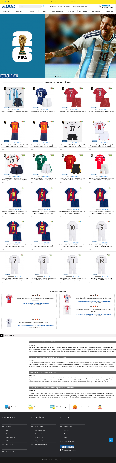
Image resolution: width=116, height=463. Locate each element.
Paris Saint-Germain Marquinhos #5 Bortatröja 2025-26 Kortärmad (36, 325)
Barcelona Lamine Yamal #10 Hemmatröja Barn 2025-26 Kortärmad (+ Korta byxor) (14, 212)
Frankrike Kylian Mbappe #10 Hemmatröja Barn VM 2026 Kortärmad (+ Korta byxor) (43, 112)
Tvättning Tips (39, 437)
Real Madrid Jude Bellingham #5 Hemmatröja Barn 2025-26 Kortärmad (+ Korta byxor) (101, 245)
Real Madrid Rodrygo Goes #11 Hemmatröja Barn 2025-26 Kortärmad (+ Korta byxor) (73, 279)
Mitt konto (67, 423)
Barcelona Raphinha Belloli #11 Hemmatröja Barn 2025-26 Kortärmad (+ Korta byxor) (14, 245)
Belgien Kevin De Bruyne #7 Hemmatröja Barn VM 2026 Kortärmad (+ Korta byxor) (72, 179)
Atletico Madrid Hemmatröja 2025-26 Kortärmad (36, 303)
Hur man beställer (40, 430)
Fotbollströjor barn (63, 460)
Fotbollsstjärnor (58, 11)
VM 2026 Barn (84, 11)
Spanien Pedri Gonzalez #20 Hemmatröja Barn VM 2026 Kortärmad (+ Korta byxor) (43, 145)
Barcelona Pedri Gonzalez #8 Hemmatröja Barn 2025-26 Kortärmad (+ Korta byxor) (101, 212)
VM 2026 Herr (96, 11)
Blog (65, 437)
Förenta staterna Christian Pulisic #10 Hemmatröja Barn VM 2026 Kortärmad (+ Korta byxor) (14, 179)
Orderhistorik (68, 426)
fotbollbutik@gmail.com (80, 6)
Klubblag (6, 11)
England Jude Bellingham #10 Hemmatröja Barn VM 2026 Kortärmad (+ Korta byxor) (101, 145)
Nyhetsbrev (67, 433)
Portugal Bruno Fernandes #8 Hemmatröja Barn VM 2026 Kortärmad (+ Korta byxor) (101, 112)
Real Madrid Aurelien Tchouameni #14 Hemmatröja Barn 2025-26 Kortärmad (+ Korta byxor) (101, 280)
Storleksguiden (39, 433)
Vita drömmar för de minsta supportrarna (42, 372)
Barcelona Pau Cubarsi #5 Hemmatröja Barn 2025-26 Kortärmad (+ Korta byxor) (43, 212)
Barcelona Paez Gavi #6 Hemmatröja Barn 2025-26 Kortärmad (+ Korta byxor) (72, 212)
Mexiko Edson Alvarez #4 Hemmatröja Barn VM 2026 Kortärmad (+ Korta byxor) (43, 179)
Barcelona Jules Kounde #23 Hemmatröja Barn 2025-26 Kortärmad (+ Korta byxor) (43, 245)
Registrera (53, 6)
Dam (44, 11)
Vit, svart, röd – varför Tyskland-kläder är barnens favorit (47, 342)
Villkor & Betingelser (41, 444)
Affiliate (66, 430)
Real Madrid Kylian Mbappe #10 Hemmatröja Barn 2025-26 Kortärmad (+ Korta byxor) (72, 245)
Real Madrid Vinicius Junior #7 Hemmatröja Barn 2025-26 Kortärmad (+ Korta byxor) (14, 279)
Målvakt (71, 11)
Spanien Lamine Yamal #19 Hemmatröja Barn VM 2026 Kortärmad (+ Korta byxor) (14, 145)
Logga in (60, 6)
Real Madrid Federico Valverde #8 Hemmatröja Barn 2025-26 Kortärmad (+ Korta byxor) (43, 279)
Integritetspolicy (39, 440)
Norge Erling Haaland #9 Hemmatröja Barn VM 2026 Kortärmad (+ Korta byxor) (101, 179)
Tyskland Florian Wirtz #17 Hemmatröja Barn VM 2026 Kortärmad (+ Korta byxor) (72, 145)
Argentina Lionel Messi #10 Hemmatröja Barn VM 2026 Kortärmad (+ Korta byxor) (14, 112)
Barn (32, 11)
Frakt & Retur (39, 426)
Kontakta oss (107, 407)
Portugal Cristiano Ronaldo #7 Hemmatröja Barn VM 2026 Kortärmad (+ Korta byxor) (73, 112)
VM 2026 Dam (109, 11)
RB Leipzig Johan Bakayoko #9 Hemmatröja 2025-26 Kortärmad (93, 314)
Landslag (19, 11)
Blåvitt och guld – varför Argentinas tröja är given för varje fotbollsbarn (51, 388)
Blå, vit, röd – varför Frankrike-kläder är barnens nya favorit (48, 357)
